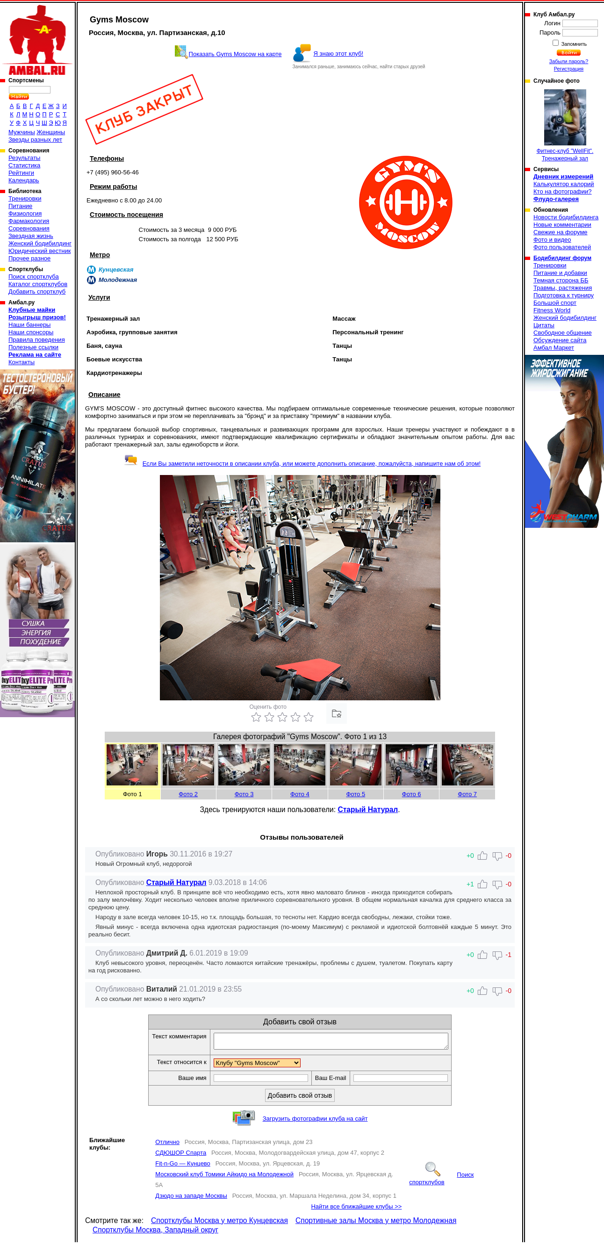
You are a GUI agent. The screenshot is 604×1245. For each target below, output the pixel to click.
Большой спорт (554, 302)
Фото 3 (244, 794)
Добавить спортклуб (36, 291)
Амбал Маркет (553, 347)
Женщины (50, 132)
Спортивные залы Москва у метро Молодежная (375, 1223)
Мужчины (21, 132)
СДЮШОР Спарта (180, 1155)
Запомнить (573, 44)
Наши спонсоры (30, 332)
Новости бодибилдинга (565, 217)
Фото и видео (552, 239)
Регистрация (568, 69)
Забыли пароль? (569, 61)
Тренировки (24, 198)
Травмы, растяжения (562, 287)
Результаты (24, 157)
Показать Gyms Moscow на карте (235, 54)
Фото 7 (467, 794)
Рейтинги (21, 172)
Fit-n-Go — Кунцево (182, 1166)
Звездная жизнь (30, 235)
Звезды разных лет (35, 139)
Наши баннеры (29, 324)
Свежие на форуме (560, 232)
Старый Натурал (368, 809)
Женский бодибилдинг (40, 243)
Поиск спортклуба (33, 276)
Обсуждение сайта (559, 340)
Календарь (23, 180)
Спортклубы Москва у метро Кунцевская (219, 1223)
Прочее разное (29, 258)
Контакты (21, 362)
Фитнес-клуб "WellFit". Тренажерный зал (565, 125)
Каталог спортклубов (37, 284)
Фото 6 (411, 794)
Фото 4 (299, 794)
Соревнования (29, 228)
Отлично (167, 1144)
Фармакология (28, 220)
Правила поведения (36, 339)
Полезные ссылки (33, 347)
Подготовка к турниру (563, 295)
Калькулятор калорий (563, 183)
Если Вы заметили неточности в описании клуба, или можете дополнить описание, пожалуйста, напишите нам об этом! (302, 463)
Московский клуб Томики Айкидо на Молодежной (224, 1176)
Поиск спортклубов (441, 1181)
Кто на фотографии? (562, 191)
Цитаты (543, 325)
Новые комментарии (562, 224)
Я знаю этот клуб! (339, 53)
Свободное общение (562, 332)
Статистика (24, 165)
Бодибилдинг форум (562, 258)
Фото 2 (188, 794)
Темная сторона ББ (561, 280)
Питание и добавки (560, 272)
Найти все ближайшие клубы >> (356, 1209)
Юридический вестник (39, 250)
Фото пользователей (562, 247)
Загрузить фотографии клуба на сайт (315, 1121)
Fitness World (551, 310)
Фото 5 (355, 794)
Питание (20, 205)
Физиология (25, 213)
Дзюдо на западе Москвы (191, 1198)
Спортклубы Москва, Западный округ (155, 1233)
